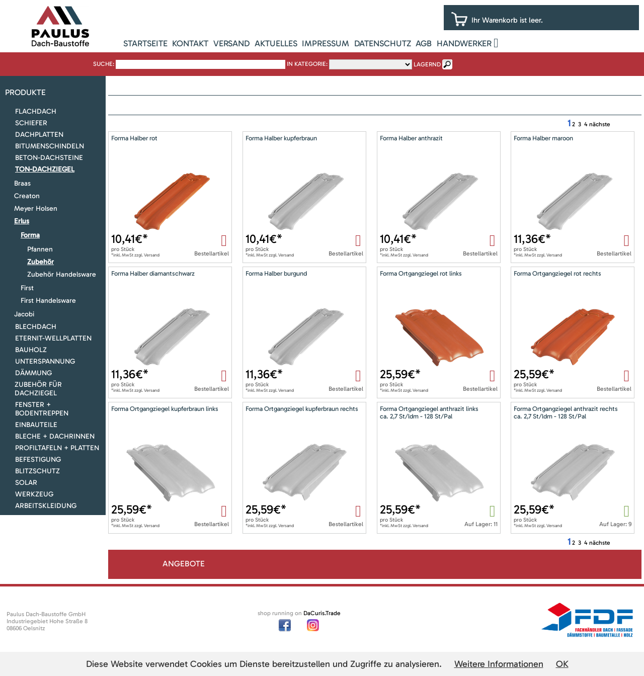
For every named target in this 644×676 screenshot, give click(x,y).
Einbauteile (36, 424)
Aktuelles (276, 43)
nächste (599, 124)
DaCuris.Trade (322, 613)
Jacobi (24, 314)
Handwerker (464, 43)
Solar (26, 482)
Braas (22, 183)
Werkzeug (34, 494)
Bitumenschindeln (49, 146)
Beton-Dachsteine (49, 157)
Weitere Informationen (498, 663)
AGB (424, 43)
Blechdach (35, 326)
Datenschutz (382, 43)
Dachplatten (39, 134)
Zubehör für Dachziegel (38, 388)
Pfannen (40, 249)
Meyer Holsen (35, 208)
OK (562, 663)
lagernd (427, 64)
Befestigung (38, 459)
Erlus (21, 221)
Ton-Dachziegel (44, 169)
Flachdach (35, 111)
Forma (30, 235)
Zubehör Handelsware (61, 274)
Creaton (27, 196)
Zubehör (40, 262)
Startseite (145, 43)
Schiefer (31, 123)
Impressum (325, 43)
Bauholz (31, 350)
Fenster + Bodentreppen (41, 408)
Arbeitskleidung (45, 505)
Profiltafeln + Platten (57, 448)
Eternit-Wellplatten (53, 338)
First (27, 288)
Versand (231, 43)
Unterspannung (45, 361)
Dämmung (33, 373)
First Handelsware (48, 300)
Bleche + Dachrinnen (55, 436)
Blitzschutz (37, 471)
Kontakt (190, 43)
